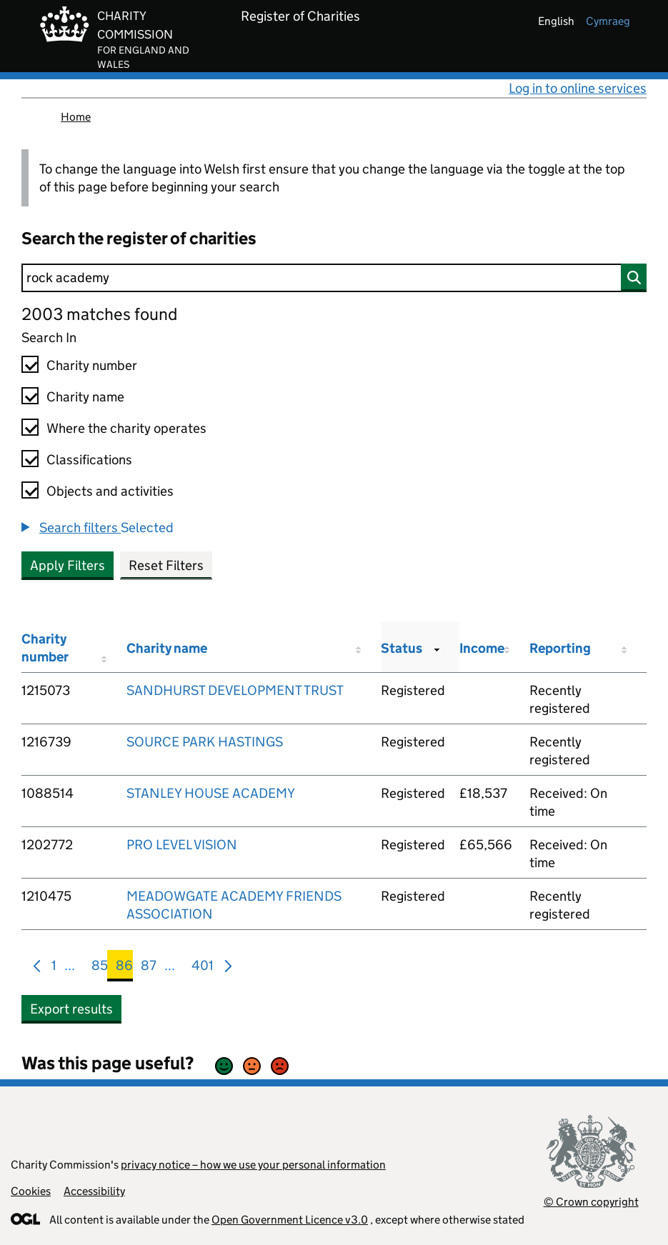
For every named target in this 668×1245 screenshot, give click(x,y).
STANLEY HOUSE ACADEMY (210, 793)
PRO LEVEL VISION (181, 844)
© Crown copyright (591, 1202)
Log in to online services (578, 88)
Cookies (31, 1191)
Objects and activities (110, 491)
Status (401, 648)
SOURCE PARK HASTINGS (204, 742)
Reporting (560, 648)
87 (148, 968)
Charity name (85, 397)
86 (124, 968)
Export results (71, 1009)
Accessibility (94, 1191)
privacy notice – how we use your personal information (253, 1164)
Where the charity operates (126, 428)
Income (481, 648)
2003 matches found (99, 314)
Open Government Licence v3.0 (289, 1219)
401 (202, 968)
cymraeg (608, 21)
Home (76, 117)
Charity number (91, 365)
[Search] (334, 278)
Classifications (89, 459)
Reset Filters (166, 565)
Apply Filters (67, 565)
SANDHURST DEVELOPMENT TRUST (235, 690)
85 (99, 968)
